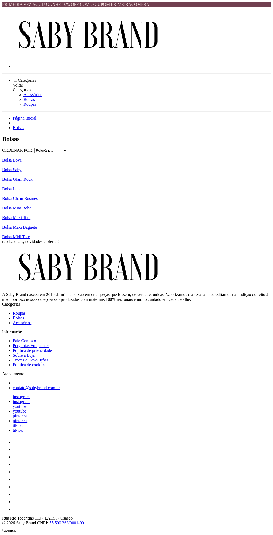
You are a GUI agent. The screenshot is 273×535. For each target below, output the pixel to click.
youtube (20, 406)
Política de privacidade (32, 350)
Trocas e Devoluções (31, 360)
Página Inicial (24, 118)
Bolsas (29, 99)
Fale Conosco (24, 341)
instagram (21, 396)
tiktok (18, 425)
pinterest (20, 416)
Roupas (29, 104)
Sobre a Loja (24, 355)
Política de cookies (29, 365)
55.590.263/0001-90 (66, 523)
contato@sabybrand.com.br (36, 387)
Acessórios (32, 94)
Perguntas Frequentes (31, 345)
